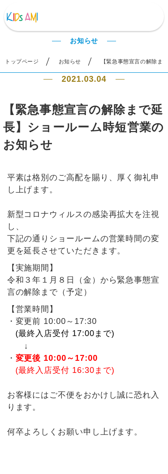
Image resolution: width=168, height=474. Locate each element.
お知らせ (70, 61)
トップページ (22, 61)
